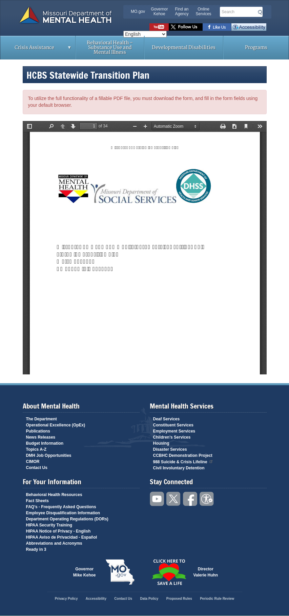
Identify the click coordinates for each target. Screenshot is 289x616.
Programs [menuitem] (256, 47)
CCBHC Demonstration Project (182, 455)
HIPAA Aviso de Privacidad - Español (61, 537)
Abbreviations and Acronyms (54, 543)
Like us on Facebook (217, 27)
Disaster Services (170, 449)
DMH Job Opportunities (48, 455)
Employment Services (174, 431)
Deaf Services (166, 419)
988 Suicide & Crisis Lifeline (183, 461)
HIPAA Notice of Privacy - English (58, 531)
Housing (161, 443)
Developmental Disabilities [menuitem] (183, 47)
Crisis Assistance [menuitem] (36, 50)
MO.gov (138, 11)
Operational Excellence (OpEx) (55, 425)
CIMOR (33, 461)
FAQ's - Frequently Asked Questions (61, 506)
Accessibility (248, 27)
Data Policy (149, 598)
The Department (41, 419)
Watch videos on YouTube (159, 27)
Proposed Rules (179, 598)
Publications (38, 431)
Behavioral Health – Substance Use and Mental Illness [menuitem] (110, 47)
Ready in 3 (36, 549)
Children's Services (172, 437)
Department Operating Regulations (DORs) (67, 519)
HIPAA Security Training (49, 525)
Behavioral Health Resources (54, 494)
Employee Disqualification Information (63, 513)
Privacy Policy (66, 598)
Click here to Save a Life (169, 572)
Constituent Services (173, 425)
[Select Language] (145, 34)
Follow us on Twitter (186, 27)
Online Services (203, 11)
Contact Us (36, 467)
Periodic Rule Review (217, 598)
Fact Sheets (37, 500)
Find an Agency (181, 11)
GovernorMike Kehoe (84, 572)
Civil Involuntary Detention (179, 468)
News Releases (41, 437)
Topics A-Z (36, 449)
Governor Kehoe (159, 11)
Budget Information (45, 443)
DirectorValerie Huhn (205, 572)
